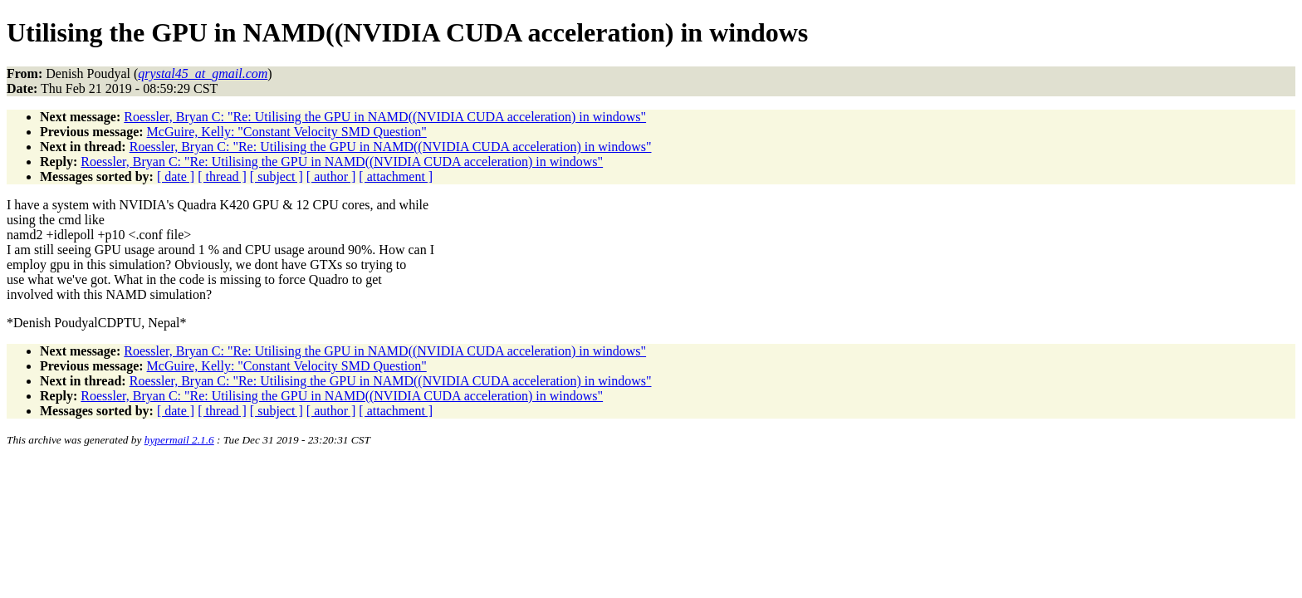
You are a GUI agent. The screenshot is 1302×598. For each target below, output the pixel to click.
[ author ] (331, 176)
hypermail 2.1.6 (179, 440)
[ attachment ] (396, 176)
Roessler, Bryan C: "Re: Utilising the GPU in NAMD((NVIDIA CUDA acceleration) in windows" (385, 117)
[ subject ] (276, 176)
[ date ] (175, 176)
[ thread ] (222, 176)
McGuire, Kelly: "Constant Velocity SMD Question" (287, 132)
